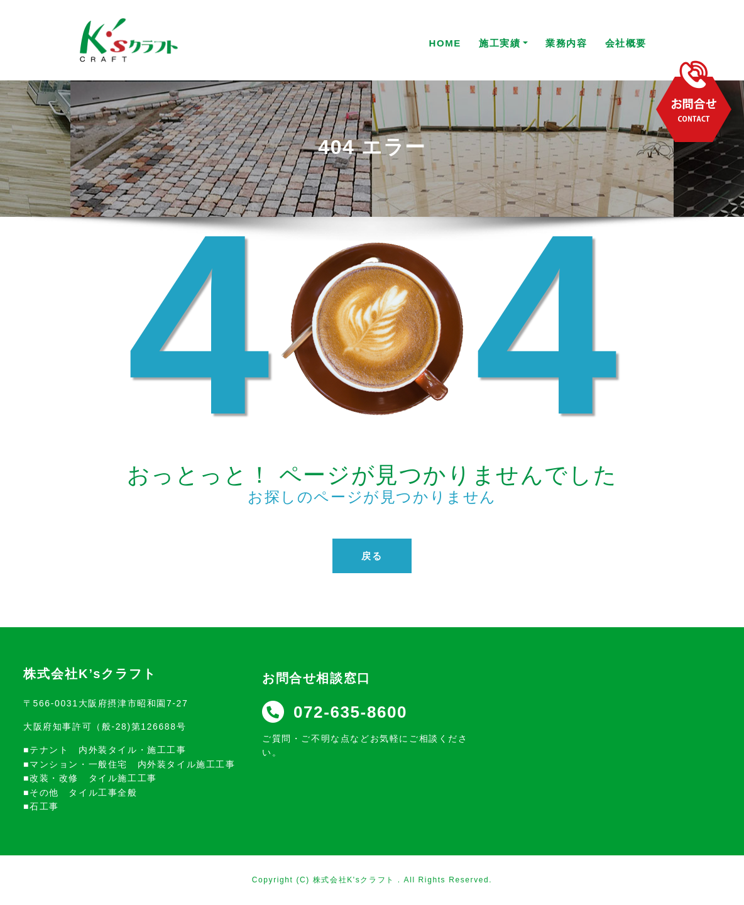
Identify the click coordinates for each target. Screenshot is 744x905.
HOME (445, 43)
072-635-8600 (334, 712)
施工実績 (503, 43)
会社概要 (626, 43)
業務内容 (566, 43)
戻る (371, 556)
